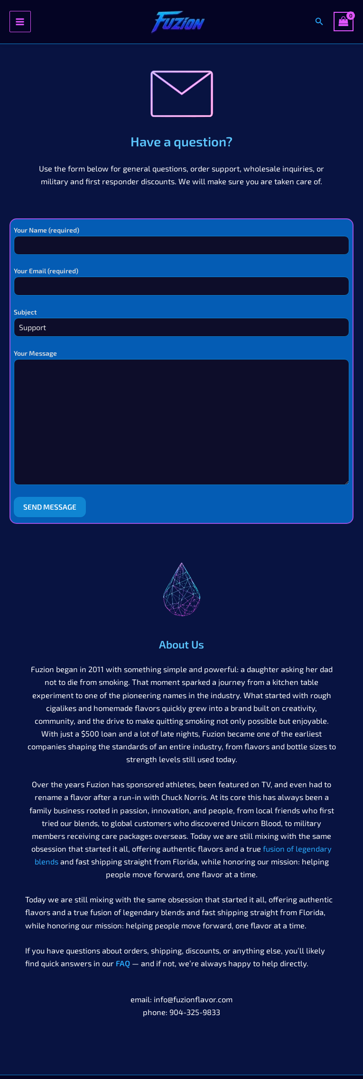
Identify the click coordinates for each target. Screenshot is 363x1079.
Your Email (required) (181, 281)
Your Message (181, 418)
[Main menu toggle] (20, 21)
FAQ (123, 963)
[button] (319, 21)
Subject (181, 322)
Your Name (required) (181, 240)
